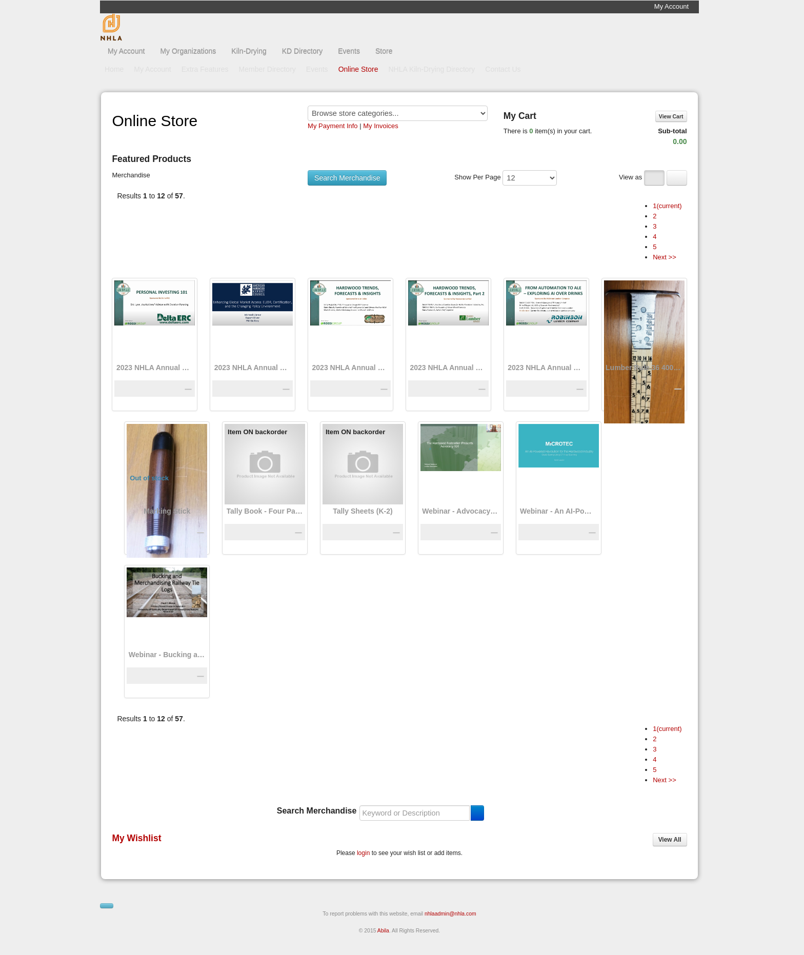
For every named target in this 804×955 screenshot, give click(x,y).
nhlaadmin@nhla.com (450, 914)
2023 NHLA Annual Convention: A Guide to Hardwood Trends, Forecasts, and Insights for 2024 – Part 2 (448, 367)
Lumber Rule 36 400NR (644, 367)
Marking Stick (167, 511)
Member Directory (267, 69)
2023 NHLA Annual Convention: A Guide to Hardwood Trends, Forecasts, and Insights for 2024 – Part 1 (350, 367)
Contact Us (502, 69)
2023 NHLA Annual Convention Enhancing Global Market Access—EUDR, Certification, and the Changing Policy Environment (252, 367)
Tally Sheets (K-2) (362, 511)
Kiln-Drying (248, 51)
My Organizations (188, 51)
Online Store (358, 69)
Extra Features (205, 69)
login (363, 853)
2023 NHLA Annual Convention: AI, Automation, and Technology (546, 367)
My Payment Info (333, 126)
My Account (671, 6)
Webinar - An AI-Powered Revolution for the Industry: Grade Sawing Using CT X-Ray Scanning (558, 511)
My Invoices (380, 126)
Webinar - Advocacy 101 (460, 511)
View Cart (671, 116)
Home (114, 69)
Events (349, 51)
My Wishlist (136, 838)
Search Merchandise (347, 178)
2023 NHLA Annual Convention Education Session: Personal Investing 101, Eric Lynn (154, 367)
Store (383, 51)
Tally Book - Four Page (265, 511)
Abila (383, 930)
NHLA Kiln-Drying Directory (431, 69)
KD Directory (302, 51)
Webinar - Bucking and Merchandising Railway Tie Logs (167, 655)
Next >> (664, 257)
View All (669, 839)
